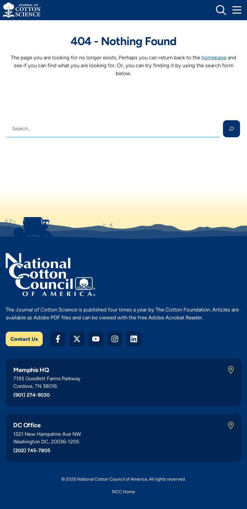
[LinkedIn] (133, 338)
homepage (213, 57)
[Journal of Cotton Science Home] (21, 10)
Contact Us (24, 339)
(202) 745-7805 (31, 450)
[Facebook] (57, 338)
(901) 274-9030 (31, 395)
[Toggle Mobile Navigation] (236, 10)
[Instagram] (114, 338)
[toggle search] (221, 10)
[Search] (231, 128)
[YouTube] (95, 338)
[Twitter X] (76, 338)
